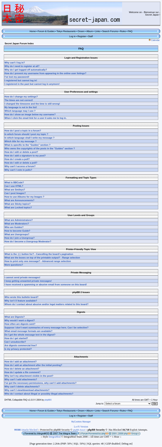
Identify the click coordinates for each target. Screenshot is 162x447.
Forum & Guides (46, 31)
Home (33, 31)
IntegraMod (55, 436)
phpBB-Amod (79, 430)
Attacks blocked (26, 429)
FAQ (130, 31)
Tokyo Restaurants (66, 31)
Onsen (81, 31)
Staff (90, 36)
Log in (72, 36)
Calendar (154, 40)
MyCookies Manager (81, 422)
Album (89, 31)
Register (81, 36)
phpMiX (48, 400)
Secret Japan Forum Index (19, 43)
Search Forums (110, 31)
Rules (123, 31)
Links (97, 31)
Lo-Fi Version (81, 426)
